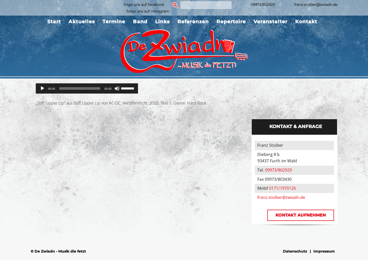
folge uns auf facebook (143, 4)
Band (140, 22)
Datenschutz (295, 251)
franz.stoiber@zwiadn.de (315, 4)
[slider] (79, 88)
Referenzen (193, 22)
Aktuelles (81, 22)
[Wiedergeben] (42, 88)
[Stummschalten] (117, 88)
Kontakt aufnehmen (300, 215)
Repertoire (231, 22)
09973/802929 (262, 4)
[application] (87, 88)
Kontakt (306, 22)
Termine (113, 22)
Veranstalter (271, 22)
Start (54, 22)
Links (162, 22)
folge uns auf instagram (147, 11)
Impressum (324, 251)
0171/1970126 (282, 188)
